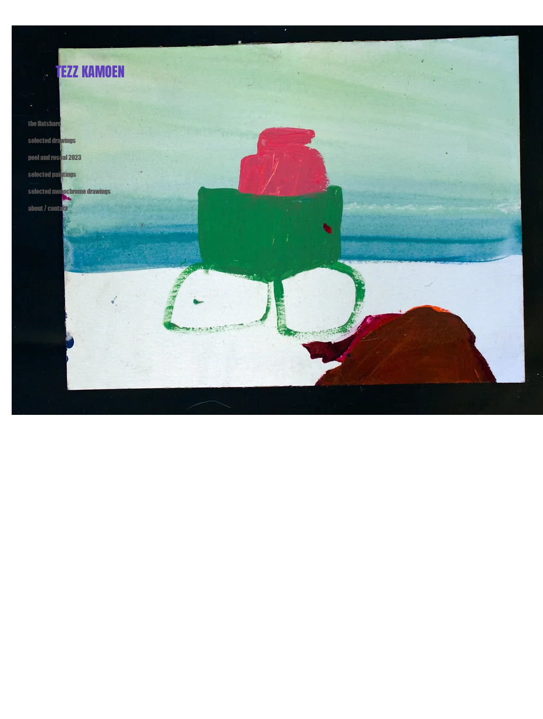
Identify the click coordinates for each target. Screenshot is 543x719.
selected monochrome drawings (56, 192)
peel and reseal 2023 (54, 158)
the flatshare (44, 124)
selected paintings (52, 175)
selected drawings (52, 141)
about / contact (48, 208)
